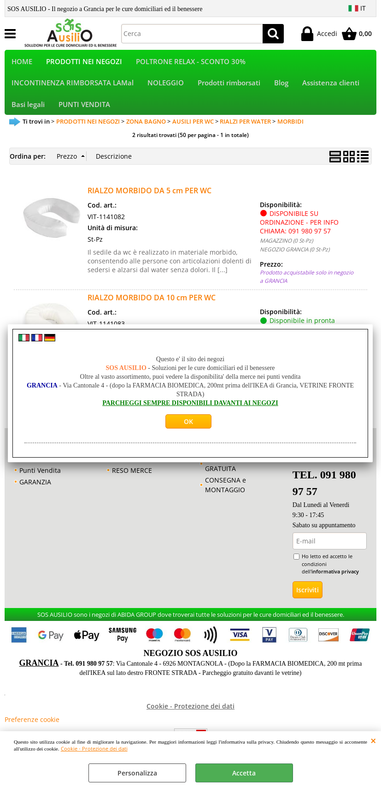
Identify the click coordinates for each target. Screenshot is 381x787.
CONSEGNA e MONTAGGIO (225, 494)
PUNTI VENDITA (84, 112)
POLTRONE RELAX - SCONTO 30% (191, 63)
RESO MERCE (132, 479)
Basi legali (28, 112)
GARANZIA (35, 491)
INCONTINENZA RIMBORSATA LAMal (73, 87)
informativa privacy (335, 580)
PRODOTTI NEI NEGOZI (84, 63)
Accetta (244, 773)
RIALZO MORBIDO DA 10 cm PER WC (152, 307)
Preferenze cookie (32, 728)
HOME (22, 63)
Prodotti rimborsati (229, 87)
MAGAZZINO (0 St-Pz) (286, 249)
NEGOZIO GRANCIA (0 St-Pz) (294, 258)
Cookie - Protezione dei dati (94, 748)
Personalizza (137, 773)
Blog (281, 87)
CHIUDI (373, 740)
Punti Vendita (40, 479)
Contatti (31, 468)
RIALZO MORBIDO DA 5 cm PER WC (149, 200)
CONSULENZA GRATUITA (226, 473)
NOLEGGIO (165, 87)
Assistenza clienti (330, 87)
